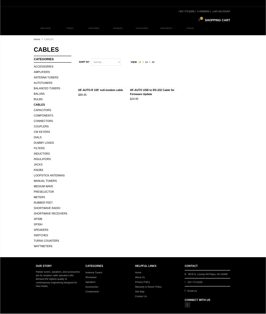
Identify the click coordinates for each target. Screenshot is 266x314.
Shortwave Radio (47, 208)
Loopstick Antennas (49, 175)
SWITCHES (41, 235)
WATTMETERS (43, 246)
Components (165, 30)
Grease (188, 30)
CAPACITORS (42, 110)
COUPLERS (41, 126)
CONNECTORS (43, 121)
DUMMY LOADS (44, 143)
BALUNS (39, 94)
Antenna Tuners (46, 77)
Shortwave (93, 30)
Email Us (192, 291)
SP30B (38, 219)
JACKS (38, 164)
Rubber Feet (43, 203)
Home (37, 39)
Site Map (139, 292)
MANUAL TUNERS (45, 181)
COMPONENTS (43, 115)
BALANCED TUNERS (47, 88)
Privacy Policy (142, 282)
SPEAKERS (41, 230)
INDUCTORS (42, 154)
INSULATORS (42, 159)
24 (146, 62)
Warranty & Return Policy (148, 287)
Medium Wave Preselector (44, 189)
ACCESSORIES (43, 66)
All (153, 62)
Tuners (69, 30)
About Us (140, 277)
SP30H (38, 224)
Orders (203, 11)
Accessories (141, 30)
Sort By (84, 62)
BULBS (38, 99)
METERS (39, 197)
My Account (221, 11)
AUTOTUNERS (43, 83)
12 (139, 62)
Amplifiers (46, 30)
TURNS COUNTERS (46, 241)
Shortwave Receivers (50, 213)
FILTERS (39, 148)
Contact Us (141, 296)
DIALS (38, 137)
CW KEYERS (42, 132)
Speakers (117, 30)
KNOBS (38, 170)
